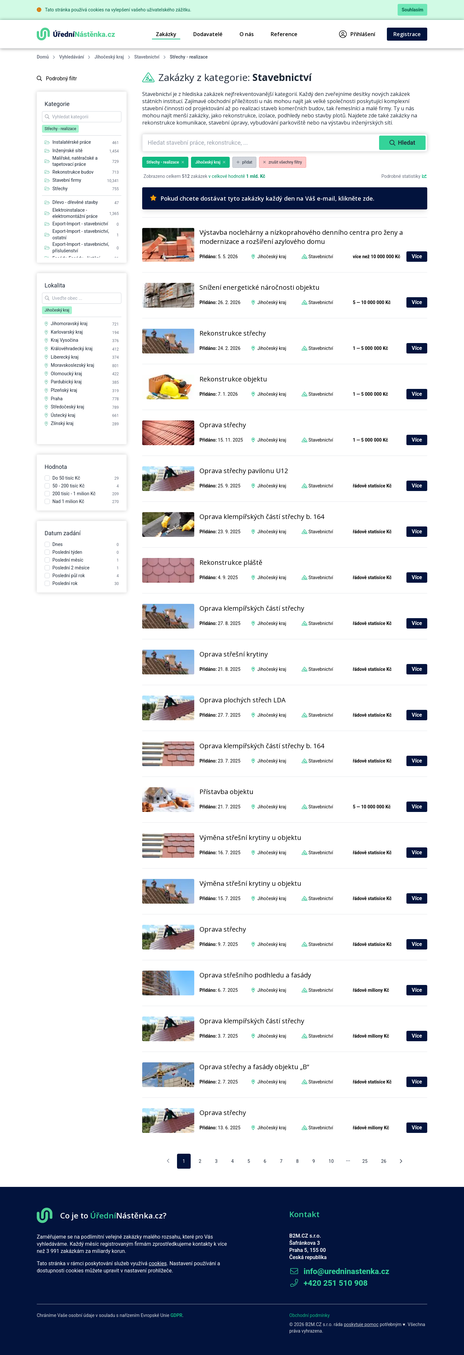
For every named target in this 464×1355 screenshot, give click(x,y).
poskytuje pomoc (361, 1324)
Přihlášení (357, 34)
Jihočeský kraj (109, 57)
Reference (284, 34)
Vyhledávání (71, 57)
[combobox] (261, 143)
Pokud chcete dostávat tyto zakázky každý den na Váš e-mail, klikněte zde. (262, 198)
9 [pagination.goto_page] (313, 1161)
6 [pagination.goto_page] (265, 1161)
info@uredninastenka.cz (339, 1271)
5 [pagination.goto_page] (248, 1161)
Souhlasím (412, 9)
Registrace (407, 34)
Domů (43, 57)
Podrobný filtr (57, 78)
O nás (246, 34)
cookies (158, 1263)
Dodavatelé (208, 34)
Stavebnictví (146, 57)
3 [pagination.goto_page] (216, 1161)
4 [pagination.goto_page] (232, 1161)
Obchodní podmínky (309, 1315)
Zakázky (166, 34)
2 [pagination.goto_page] (200, 1161)
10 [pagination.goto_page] (331, 1161)
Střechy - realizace (165, 162)
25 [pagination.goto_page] (365, 1161)
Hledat (402, 142)
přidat (244, 162)
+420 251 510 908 (328, 1283)
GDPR (177, 1315)
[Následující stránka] (401, 1161)
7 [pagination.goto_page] (281, 1161)
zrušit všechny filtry (282, 162)
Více (417, 256)
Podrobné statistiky (404, 176)
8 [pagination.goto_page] (297, 1161)
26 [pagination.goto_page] (383, 1161)
